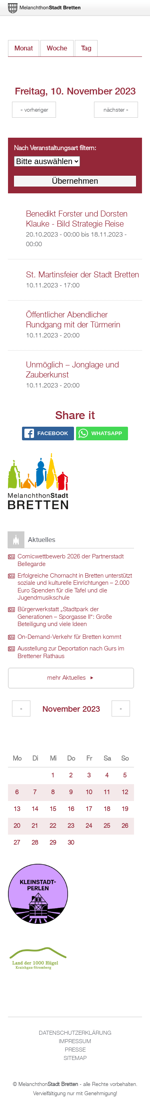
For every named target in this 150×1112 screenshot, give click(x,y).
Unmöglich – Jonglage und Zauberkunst (72, 370)
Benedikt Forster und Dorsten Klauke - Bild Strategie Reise (77, 219)
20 (17, 826)
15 (53, 809)
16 (71, 809)
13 (17, 809)
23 (71, 826)
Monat (23, 48)
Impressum (75, 1041)
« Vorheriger (34, 110)
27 (17, 843)
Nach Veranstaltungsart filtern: (55, 148)
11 (107, 792)
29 (53, 843)
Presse (75, 1050)
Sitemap (75, 1058)
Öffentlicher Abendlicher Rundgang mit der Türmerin (73, 320)
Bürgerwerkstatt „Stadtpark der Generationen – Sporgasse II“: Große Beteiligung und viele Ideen (65, 617)
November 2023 (71, 708)
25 (107, 826)
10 (89, 792)
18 (107, 809)
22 (53, 826)
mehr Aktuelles (67, 678)
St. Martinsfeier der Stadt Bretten (82, 275)
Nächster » (116, 110)
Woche (57, 48)
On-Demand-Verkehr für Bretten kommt (69, 637)
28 (35, 843)
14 (35, 809)
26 (125, 826)
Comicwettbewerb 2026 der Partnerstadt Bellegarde (71, 560)
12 (125, 792)
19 (125, 809)
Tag (89, 46)
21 (35, 826)
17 (89, 809)
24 (89, 826)
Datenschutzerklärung (75, 1033)
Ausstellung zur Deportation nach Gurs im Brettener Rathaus (71, 652)
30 (71, 843)
